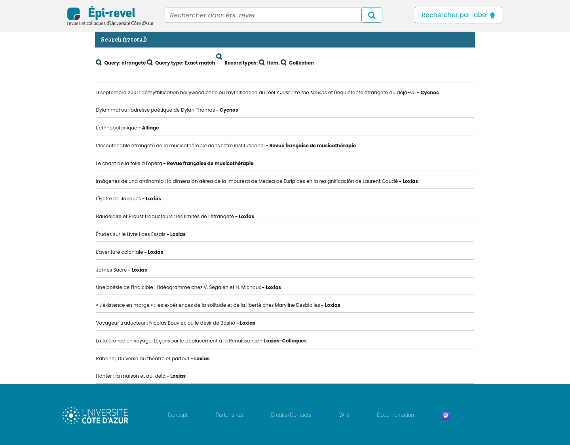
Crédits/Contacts (291, 415)
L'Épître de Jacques (118, 198)
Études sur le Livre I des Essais (130, 234)
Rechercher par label (459, 14)
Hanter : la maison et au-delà (130, 376)
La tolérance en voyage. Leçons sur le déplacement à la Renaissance (177, 340)
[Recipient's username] (273, 15)
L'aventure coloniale (119, 252)
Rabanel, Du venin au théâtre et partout (142, 358)
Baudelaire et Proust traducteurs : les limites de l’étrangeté (165, 216)
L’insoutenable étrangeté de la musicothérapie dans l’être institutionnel (180, 145)
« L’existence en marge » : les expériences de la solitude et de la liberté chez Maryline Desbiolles (208, 305)
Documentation (395, 415)
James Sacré (111, 269)
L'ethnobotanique (116, 127)
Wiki (344, 415)
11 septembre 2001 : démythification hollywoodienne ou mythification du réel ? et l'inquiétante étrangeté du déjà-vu (256, 92)
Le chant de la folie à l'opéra (129, 163)
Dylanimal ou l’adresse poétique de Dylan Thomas (155, 109)
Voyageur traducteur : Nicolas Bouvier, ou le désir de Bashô (165, 322)
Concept (178, 415)
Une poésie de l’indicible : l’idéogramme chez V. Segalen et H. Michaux (178, 287)
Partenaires (229, 415)
